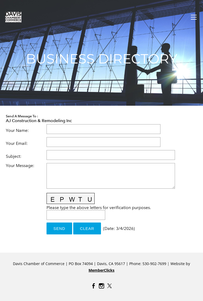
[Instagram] (101, 286)
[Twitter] (109, 286)
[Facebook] (93, 286)
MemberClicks (101, 270)
